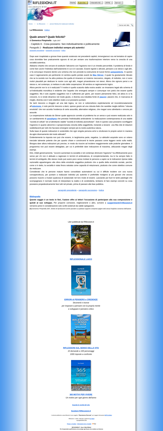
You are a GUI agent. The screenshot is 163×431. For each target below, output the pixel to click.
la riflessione (41, 24)
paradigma (52, 119)
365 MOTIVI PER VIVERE (81, 394)
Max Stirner (98, 75)
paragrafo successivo (53, 50)
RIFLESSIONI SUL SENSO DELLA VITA (81, 348)
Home (31, 24)
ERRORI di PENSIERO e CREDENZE (81, 299)
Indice (47, 30)
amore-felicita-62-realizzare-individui (62, 24)
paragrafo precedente (37, 50)
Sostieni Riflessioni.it (81, 411)
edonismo (36, 106)
